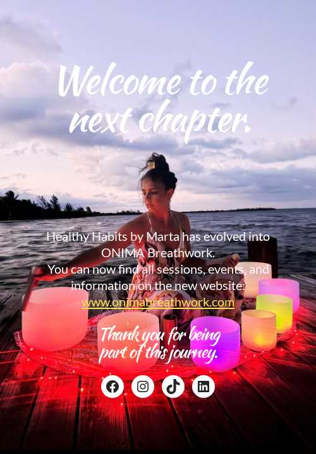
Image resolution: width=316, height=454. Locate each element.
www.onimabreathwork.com (158, 301)
